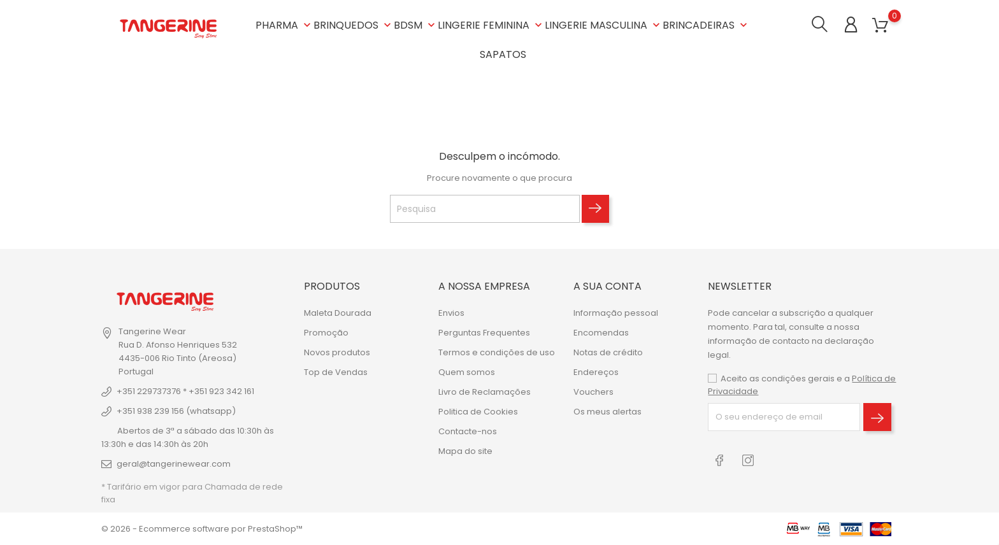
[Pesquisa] (485, 209)
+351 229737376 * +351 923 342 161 (185, 391)
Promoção (326, 332)
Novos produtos (337, 352)
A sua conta (607, 286)
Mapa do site (465, 450)
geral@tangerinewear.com (174, 464)
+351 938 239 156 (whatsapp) (176, 411)
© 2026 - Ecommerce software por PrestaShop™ (202, 529)
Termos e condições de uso (496, 352)
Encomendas (601, 332)
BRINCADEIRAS (706, 25)
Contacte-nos (467, 431)
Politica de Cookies (478, 411)
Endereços (596, 371)
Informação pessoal (615, 312)
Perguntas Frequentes (484, 332)
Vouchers (593, 391)
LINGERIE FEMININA (491, 25)
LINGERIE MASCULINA (604, 25)
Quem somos (466, 371)
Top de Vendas (336, 371)
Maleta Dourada (337, 312)
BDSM (416, 25)
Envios (451, 312)
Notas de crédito (608, 352)
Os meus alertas (607, 411)
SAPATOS (503, 54)
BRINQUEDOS (353, 25)
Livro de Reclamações (484, 391)
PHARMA (284, 25)
